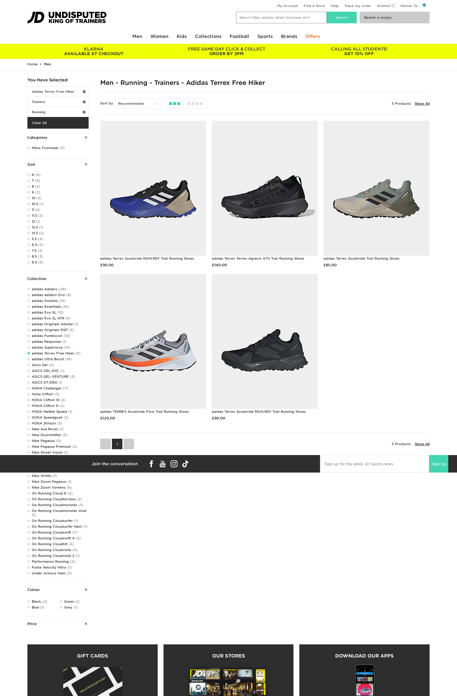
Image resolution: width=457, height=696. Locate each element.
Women (159, 36)
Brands (289, 36)
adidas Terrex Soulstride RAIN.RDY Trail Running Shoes (147, 258)
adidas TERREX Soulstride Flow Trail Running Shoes (144, 412)
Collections (208, 36)
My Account (287, 6)
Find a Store (314, 6)
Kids (182, 36)
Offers (312, 36)
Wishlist (383, 6)
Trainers (58, 102)
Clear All (39, 123)
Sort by (106, 103)
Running (58, 112)
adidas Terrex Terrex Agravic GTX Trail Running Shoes (258, 258)
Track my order (357, 6)
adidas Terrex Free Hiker (58, 92)
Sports (265, 36)
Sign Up (438, 464)
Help (335, 6)
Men (137, 36)
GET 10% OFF (359, 51)
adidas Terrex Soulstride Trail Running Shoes (362, 258)
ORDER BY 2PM (226, 51)
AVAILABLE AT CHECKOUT (93, 51)
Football (239, 36)
